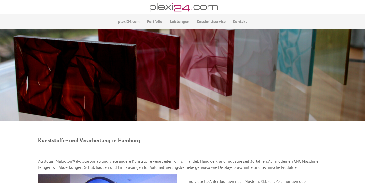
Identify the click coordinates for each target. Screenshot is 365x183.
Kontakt (237, 22)
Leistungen (179, 22)
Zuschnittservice (209, 22)
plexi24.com (131, 22)
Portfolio (156, 22)
